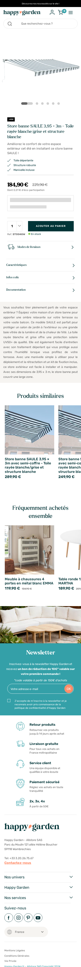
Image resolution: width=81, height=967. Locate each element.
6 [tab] (59, 104)
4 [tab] (49, 104)
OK (69, 689)
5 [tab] (54, 104)
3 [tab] (43, 104)
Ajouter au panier (51, 226)
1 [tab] (23, 103)
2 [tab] (38, 104)
